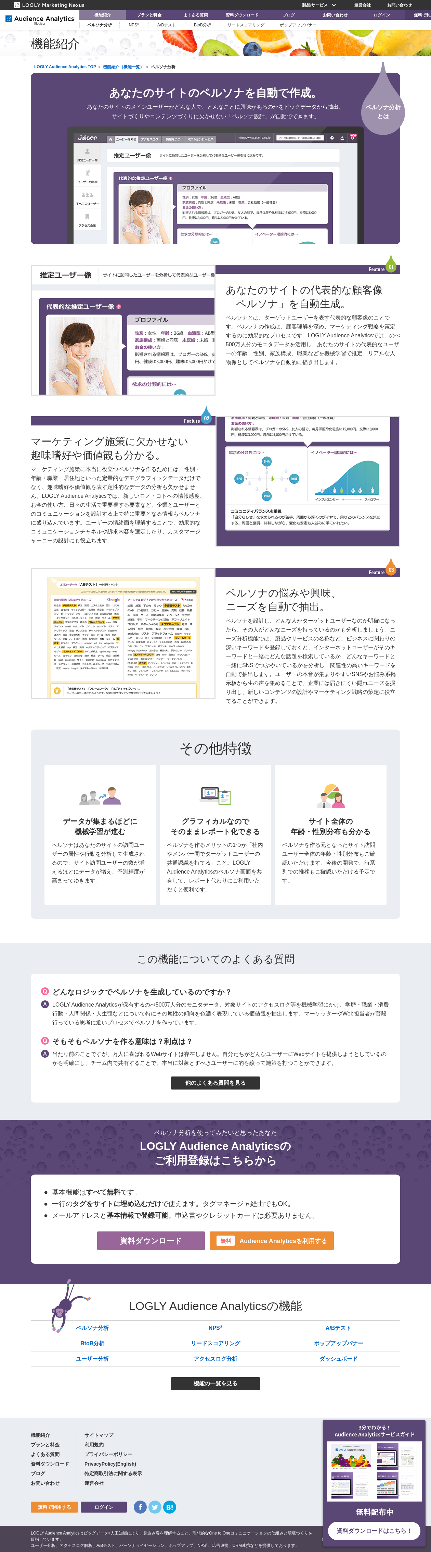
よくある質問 (195, 15)
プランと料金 (149, 15)
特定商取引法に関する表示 (113, 1473)
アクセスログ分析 (215, 1359)
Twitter (154, 1507)
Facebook (140, 1507)
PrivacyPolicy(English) (110, 1464)
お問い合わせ (399, 5)
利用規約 (94, 1444)
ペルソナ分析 (99, 25)
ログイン (382, 15)
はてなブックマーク (169, 1507)
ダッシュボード (338, 1359)
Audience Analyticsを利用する (272, 1241)
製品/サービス (320, 5)
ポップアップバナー (298, 25)
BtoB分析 (202, 25)
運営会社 (362, 5)
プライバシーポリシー (108, 1454)
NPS (134, 25)
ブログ (289, 15)
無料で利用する (54, 1507)
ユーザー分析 (92, 1359)
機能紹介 (102, 15)
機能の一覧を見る (215, 1383)
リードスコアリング (245, 25)
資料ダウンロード (242, 15)
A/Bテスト (166, 25)
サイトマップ (98, 1435)
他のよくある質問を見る (215, 1083)
